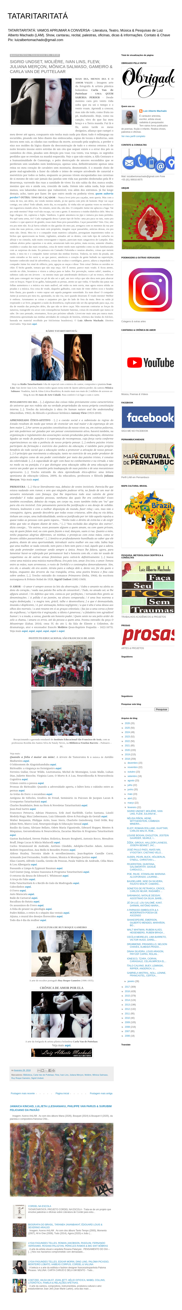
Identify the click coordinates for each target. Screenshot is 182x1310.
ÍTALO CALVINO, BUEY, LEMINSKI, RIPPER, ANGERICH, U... (145, 967)
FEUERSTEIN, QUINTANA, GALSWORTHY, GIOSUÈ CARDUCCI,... (141, 867)
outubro (132, 771)
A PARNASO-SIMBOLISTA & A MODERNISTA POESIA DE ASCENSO (142, 913)
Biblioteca (27, 1075)
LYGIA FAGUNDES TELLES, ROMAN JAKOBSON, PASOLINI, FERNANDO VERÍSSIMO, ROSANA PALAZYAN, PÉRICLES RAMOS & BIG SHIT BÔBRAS (68, 1244)
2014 (128, 1000)
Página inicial (62, 1093)
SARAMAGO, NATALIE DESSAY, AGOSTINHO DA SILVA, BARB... (145, 897)
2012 (128, 1009)
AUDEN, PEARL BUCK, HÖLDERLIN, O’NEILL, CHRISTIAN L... (146, 858)
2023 (128, 736)
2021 (128, 745)
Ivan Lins (64, 1075)
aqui (34, 323)
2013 (128, 1004)
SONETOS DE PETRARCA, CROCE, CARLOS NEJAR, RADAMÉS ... (146, 890)
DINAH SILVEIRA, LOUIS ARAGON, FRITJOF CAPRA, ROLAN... (145, 952)
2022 (128, 741)
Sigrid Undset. (37, 1078)
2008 (128, 1027)
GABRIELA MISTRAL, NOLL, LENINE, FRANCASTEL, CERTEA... (146, 974)
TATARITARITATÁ (38, 16)
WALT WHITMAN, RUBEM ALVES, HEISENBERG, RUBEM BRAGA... (146, 931)
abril (130, 798)
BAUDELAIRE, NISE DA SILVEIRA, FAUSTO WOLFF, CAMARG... (145, 882)
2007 (128, 1031)
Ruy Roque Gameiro (20, 1078)
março (131, 802)
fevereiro (132, 807)
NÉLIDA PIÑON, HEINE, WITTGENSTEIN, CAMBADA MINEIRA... (143, 821)
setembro (133, 776)
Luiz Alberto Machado (155, 111)
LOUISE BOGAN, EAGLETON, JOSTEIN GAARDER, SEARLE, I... (148, 836)
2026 (128, 723)
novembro (133, 767)
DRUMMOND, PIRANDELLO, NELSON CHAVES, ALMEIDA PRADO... (147, 945)
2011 (128, 1013)
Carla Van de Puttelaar (43, 1075)
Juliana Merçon (76, 1075)
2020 (128, 750)
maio (130, 794)
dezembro (133, 763)
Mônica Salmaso (100, 1075)
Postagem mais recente (23, 1093)
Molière (88, 1075)
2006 (128, 1036)
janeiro (131, 981)
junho (131, 789)
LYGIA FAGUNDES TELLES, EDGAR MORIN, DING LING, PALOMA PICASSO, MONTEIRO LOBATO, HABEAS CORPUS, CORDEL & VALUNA (68, 1263)
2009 (128, 1022)
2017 (128, 986)
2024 (128, 732)
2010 (128, 1018)
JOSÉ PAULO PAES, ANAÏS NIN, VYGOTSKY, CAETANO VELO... (145, 851)
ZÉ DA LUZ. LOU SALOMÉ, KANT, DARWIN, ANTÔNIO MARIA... (144, 904)
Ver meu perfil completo (133, 136)
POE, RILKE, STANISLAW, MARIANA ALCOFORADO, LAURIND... (146, 875)
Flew (57, 1075)
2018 (128, 759)
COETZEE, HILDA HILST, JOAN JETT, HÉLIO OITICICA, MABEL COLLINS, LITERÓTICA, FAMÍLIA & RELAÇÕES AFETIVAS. (66, 1281)
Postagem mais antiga (101, 1093)
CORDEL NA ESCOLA (39, 1206)
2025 (128, 728)
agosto (131, 780)
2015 (128, 995)
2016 (128, 991)
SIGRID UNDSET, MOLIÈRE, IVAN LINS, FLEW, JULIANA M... (144, 812)
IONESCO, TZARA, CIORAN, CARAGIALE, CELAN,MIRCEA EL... (146, 960)
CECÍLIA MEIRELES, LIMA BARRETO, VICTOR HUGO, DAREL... (147, 938)
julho (130, 785)
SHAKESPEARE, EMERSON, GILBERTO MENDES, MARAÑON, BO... (146, 923)
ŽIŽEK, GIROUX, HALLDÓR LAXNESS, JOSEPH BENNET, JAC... (147, 844)
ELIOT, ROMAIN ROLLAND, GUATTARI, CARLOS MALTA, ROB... (147, 829)
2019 (128, 754)
